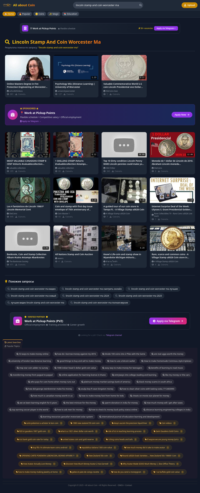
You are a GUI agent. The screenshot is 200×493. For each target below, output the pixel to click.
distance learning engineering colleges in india (167, 409)
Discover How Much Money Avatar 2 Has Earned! (88, 463)
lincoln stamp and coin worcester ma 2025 (138, 295)
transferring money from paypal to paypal (31, 374)
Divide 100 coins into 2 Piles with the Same (123, 353)
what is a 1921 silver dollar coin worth (78, 431)
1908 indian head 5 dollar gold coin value (75, 367)
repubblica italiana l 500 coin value (98, 447)
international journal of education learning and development (129, 416)
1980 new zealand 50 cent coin (87, 423)
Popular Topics (15, 346)
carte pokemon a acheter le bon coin (43, 423)
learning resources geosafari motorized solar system (66, 416)
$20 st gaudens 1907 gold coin (33, 431)
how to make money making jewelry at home (39, 472)
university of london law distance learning (30, 360)
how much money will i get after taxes (163, 402)
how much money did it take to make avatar (146, 447)
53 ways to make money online (32, 353)
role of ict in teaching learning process (126, 431)
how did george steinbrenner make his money (49, 388)
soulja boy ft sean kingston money (95, 388)
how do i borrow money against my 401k (75, 353)
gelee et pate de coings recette (86, 472)
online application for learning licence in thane (82, 374)
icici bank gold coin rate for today (35, 439)
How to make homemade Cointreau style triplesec (166, 360)
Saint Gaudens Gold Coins (168, 431)
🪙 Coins (39, 13)
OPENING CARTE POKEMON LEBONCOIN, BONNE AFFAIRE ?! (49, 455)
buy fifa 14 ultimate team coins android (51, 447)
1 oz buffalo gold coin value (169, 472)
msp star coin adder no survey (32, 367)
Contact (128, 485)
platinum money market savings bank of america (105, 381)
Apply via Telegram (168, 321)
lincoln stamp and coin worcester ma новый (32, 295)
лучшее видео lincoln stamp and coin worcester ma (36, 302)
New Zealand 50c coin (99, 455)
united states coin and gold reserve (79, 439)
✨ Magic (54, 13)
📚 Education (70, 13)
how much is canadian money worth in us (52, 395)
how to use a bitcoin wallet (121, 360)
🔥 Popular (24, 13)
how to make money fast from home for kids (101, 395)
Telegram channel (114, 335)
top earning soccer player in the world (29, 409)
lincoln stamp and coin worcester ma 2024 (85, 295)
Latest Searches (16, 342)
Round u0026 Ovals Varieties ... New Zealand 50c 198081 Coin (150, 455)
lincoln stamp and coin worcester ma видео (32, 288)
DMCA (121, 485)
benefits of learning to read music (166, 367)
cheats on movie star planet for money (149, 395)
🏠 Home (9, 13)
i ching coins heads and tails (121, 439)
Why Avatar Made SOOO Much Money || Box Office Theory (150, 463)
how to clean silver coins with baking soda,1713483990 (147, 388)
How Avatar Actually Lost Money (38, 463)
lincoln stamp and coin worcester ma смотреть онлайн (92, 288)
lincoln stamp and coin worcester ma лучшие (153, 288)
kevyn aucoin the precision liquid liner (131, 423)
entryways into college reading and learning (134, 374)
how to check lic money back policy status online (113, 409)
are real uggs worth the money (167, 353)
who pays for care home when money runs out (51, 381)
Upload (189, 5)
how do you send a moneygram (128, 472)
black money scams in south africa (154, 381)
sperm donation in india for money (120, 402)
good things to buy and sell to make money (79, 360)
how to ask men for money (68, 409)
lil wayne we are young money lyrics (164, 439)
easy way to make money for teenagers (122, 367)
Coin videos (168, 423)
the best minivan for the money (79, 402)
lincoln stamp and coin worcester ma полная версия (99, 302)
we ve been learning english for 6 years (37, 402)
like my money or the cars (176, 374)
